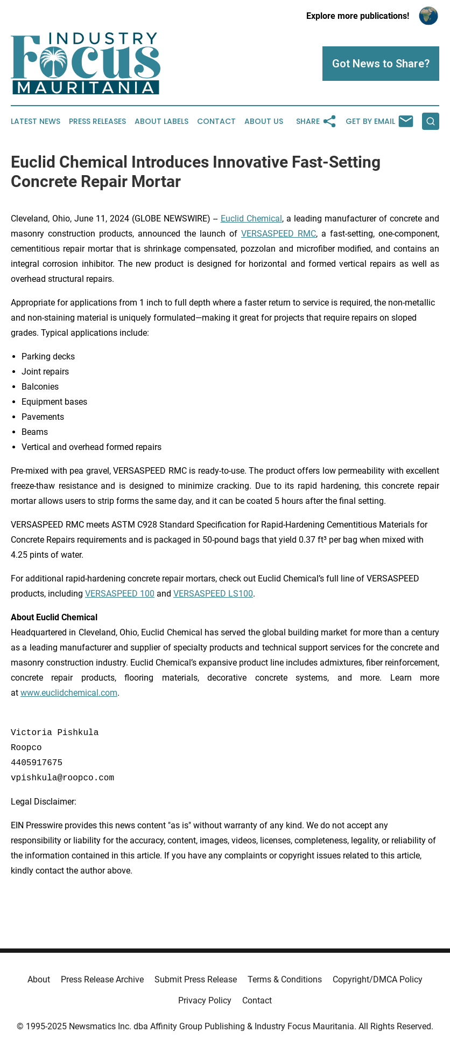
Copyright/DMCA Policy (378, 979)
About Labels (161, 121)
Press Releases (97, 121)
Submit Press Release (195, 979)
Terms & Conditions (285, 979)
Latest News (35, 121)
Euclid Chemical (251, 218)
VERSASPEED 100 (119, 593)
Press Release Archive (102, 979)
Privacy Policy (204, 1000)
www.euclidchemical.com (68, 693)
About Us (263, 121)
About (38, 979)
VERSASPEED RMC (278, 233)
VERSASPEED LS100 (213, 593)
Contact (216, 121)
